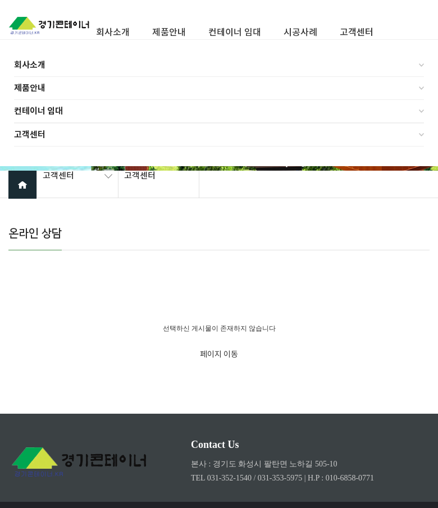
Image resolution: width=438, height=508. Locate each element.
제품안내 (29, 88)
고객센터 (29, 135)
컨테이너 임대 (38, 111)
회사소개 (29, 65)
